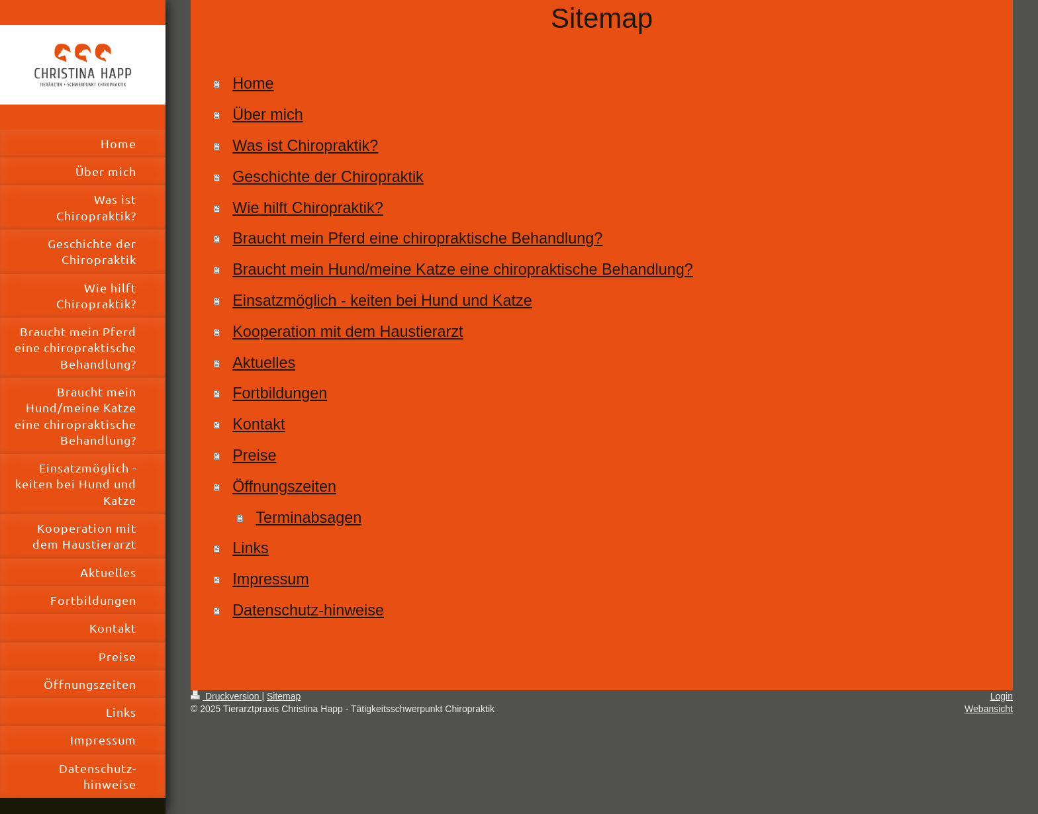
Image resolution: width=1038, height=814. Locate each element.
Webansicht (989, 708)
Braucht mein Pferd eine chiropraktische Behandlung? (417, 238)
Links (250, 548)
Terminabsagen (308, 517)
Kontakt (258, 424)
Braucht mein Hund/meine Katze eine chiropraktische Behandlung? (462, 269)
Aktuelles (263, 362)
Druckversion (226, 696)
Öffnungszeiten (284, 486)
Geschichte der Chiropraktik (328, 176)
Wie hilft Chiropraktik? (307, 207)
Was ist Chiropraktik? (305, 145)
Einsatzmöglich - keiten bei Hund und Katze (382, 300)
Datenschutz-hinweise (308, 610)
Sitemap (284, 696)
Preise (254, 455)
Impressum (270, 579)
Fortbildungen (279, 393)
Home (252, 83)
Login (1001, 696)
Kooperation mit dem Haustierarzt (347, 331)
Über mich (267, 114)
